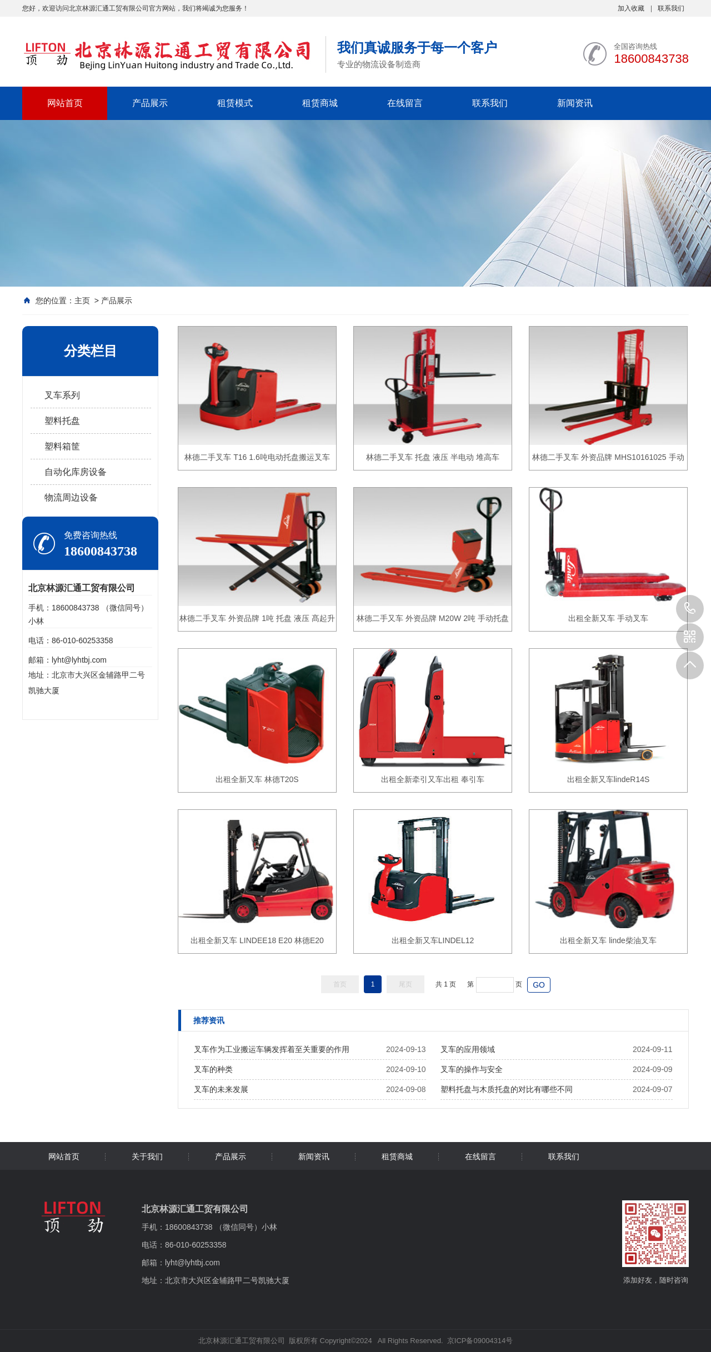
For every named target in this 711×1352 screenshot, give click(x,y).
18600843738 (690, 609)
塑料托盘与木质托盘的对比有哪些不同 (506, 1089)
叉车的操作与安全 (471, 1069)
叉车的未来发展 (221, 1089)
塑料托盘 (62, 420)
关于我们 (147, 1156)
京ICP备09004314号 (480, 1340)
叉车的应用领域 (467, 1049)
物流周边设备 (71, 497)
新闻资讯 (575, 103)
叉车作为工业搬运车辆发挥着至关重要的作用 (271, 1049)
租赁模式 (235, 103)
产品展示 (150, 103)
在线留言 (405, 103)
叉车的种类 (213, 1069)
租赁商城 (320, 103)
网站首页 (65, 103)
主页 (82, 300)
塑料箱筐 (62, 446)
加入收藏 (631, 8)
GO (539, 984)
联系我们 (671, 8)
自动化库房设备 (75, 472)
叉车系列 (62, 395)
